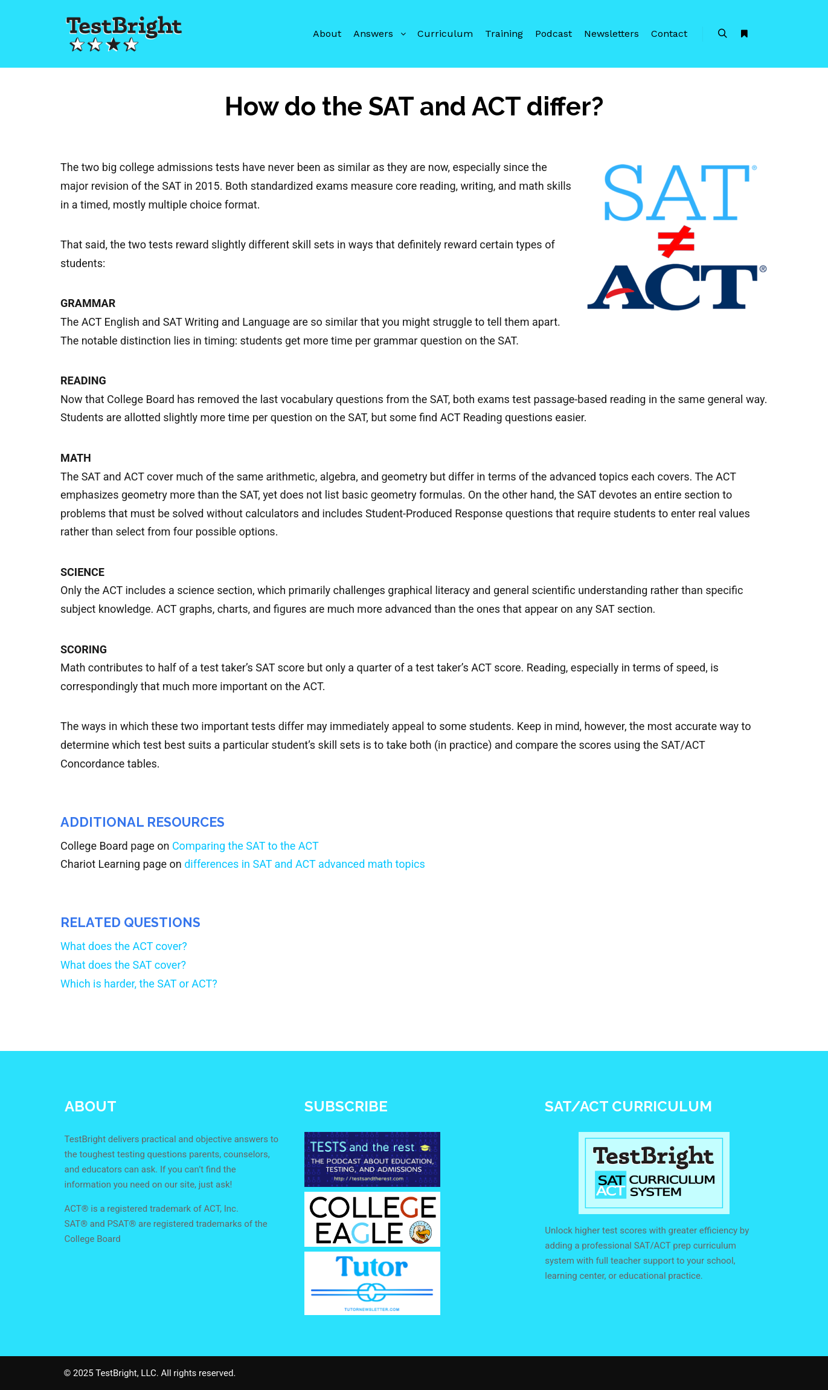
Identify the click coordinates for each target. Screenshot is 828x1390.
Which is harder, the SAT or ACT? (138, 983)
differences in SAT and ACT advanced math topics (304, 864)
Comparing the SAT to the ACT (245, 845)
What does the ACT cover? (123, 946)
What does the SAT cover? (123, 964)
